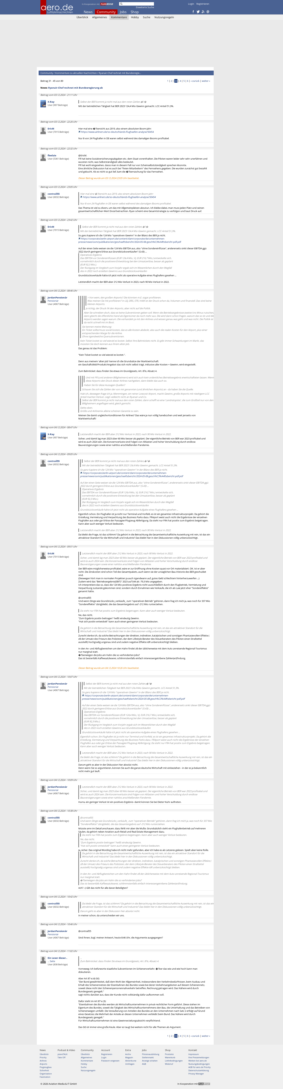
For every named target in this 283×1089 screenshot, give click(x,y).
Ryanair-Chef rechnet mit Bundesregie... (120, 73)
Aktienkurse (130, 1060)
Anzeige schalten (150, 1060)
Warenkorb (170, 1057)
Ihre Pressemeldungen (198, 1057)
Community (106, 12)
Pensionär (58, 301)
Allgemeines (99, 17)
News (88, 12)
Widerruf (169, 1064)
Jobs (123, 12)
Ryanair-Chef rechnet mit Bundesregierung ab (75, 87)
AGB (144, 1064)
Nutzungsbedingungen (199, 1064)
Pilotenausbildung (150, 1054)
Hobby (135, 17)
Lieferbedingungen (174, 1060)
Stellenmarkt (148, 1057)
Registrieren (202, 3)
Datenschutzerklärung (198, 1070)
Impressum (193, 1054)
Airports (43, 1064)
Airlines (43, 1060)
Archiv (128, 1054)
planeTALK (63, 1054)
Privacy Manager (196, 1073)
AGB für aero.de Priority (199, 1067)
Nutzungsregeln (164, 17)
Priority (43, 1057)
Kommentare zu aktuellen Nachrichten (76, 73)
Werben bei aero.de (197, 1060)
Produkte (169, 1054)
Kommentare (119, 17)
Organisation (46, 1073)
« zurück (195, 80)
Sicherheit (44, 1070)
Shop (135, 12)
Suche (146, 17)
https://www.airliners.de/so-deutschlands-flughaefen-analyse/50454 (117, 131)
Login (191, 3)
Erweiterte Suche (145, 7)
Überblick (82, 17)
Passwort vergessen (110, 1060)
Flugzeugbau (46, 1067)
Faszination (45, 1076)
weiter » (206, 80)
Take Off (61, 1057)
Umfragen (129, 1064)
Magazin (129, 1057)
